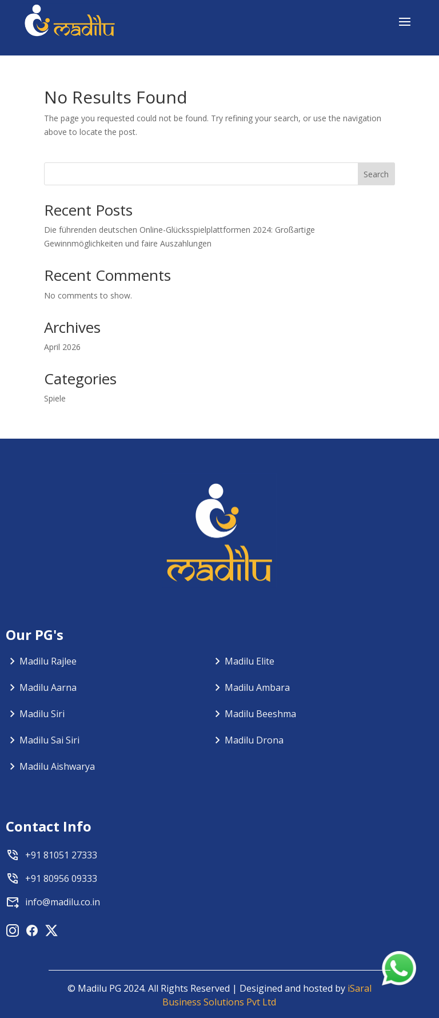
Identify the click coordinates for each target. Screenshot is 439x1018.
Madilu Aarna (48, 687)
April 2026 (62, 346)
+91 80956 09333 (61, 878)
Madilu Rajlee (48, 661)
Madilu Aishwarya (57, 766)
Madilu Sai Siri (49, 740)
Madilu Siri (42, 713)
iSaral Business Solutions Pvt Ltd (267, 995)
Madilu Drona (254, 740)
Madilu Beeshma (260, 713)
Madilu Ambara (257, 687)
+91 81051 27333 (61, 855)
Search (376, 174)
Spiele (55, 398)
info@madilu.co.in (62, 902)
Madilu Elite (249, 661)
